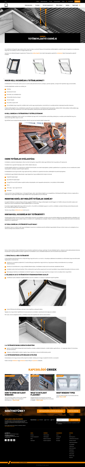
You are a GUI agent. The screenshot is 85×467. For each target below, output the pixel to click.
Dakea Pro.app (71, 455)
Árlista (37, 1)
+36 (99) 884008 (70, 1)
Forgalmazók (58, 436)
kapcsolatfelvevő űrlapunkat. (10, 426)
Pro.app (50, 1)
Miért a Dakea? (60, 5)
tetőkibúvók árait (19, 210)
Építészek (58, 438)
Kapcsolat (77, 1)
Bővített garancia (72, 436)
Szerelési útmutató (72, 440)
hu (6, 1)
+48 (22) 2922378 (7, 437)
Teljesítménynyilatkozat (73, 442)
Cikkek (63, 1)
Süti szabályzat (71, 444)
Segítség (68, 5)
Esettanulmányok (57, 1)
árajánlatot (34, 360)
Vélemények (33, 440)
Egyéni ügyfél (75, 5)
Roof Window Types (65, 393)
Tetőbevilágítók (46, 436)
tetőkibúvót (15, 360)
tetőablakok (60, 53)
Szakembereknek (29, 5)
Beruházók (58, 440)
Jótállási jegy (71, 446)
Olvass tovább (16, 400)
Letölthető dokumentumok (73, 438)
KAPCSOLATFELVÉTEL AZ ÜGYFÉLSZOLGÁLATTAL (51, 411)
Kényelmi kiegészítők (47, 440)
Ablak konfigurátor (44, 1)
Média (32, 438)
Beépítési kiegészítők (47, 438)
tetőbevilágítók (36, 53)
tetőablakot (22, 360)
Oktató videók (71, 453)
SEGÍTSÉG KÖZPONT (74, 411)
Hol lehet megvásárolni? (49, 5)
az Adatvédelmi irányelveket (71, 422)
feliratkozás (74, 419)
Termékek (38, 5)
